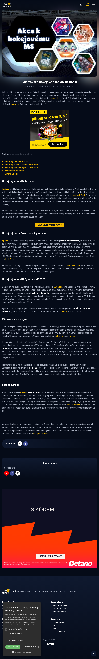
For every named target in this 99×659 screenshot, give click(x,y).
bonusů (63, 311)
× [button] (39, 605)
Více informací (29, 625)
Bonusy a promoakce (60, 608)
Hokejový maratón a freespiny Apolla (21, 164)
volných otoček (73, 405)
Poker (55, 629)
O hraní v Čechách (59, 612)
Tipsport (72, 336)
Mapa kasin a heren (60, 605)
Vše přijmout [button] (13, 647)
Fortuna (5, 189)
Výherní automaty (59, 622)
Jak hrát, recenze (59, 632)
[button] (22, 652)
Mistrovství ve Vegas (14, 171)
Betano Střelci (11, 174)
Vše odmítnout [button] (30, 647)
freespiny (14, 104)
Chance (59, 336)
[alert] (22, 629)
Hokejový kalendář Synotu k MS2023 (21, 167)
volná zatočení (78, 195)
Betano (23, 392)
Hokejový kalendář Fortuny (17, 161)
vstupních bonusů (41, 433)
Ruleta (55, 625)
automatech (56, 98)
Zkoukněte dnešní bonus (49, 225)
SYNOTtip (58, 287)
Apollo (5, 241)
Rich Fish (9, 259)
